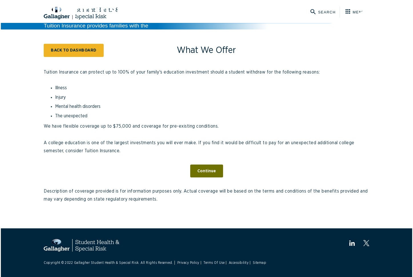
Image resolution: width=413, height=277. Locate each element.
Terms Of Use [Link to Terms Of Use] (213, 262)
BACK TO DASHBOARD (74, 50)
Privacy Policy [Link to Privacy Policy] (188, 262)
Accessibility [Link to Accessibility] (239, 262)
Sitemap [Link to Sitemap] (259, 262)
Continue (206, 171)
